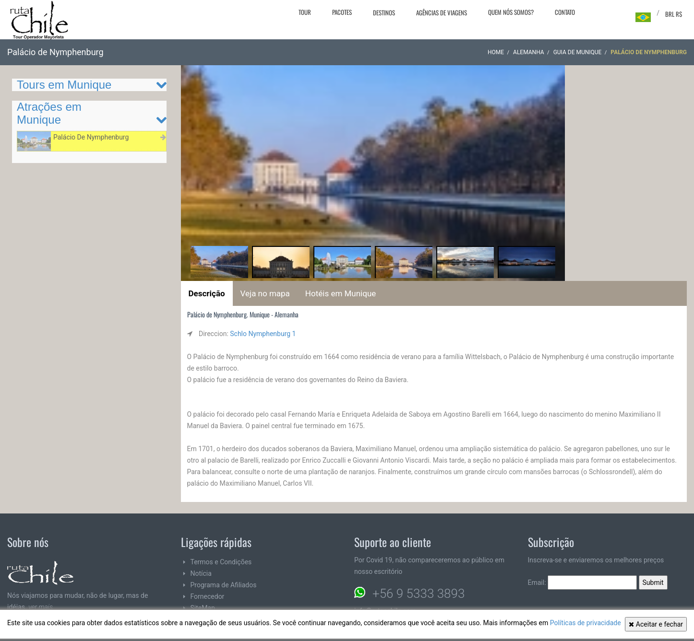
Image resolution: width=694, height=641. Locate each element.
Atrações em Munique (49, 113)
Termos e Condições (221, 562)
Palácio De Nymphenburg (91, 137)
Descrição (207, 293)
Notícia (201, 573)
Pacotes (342, 12)
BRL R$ (673, 14)
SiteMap (203, 608)
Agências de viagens (441, 12)
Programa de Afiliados (224, 585)
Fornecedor (208, 596)
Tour (305, 12)
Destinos (384, 12)
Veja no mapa (265, 293)
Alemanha (528, 52)
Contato (565, 12)
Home (496, 52)
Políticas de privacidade (585, 623)
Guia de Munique (577, 52)
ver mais (40, 607)
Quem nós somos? (511, 12)
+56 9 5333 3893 (418, 593)
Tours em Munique (64, 84)
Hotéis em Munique (340, 293)
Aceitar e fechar (656, 624)
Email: (582, 582)
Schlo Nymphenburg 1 (263, 334)
